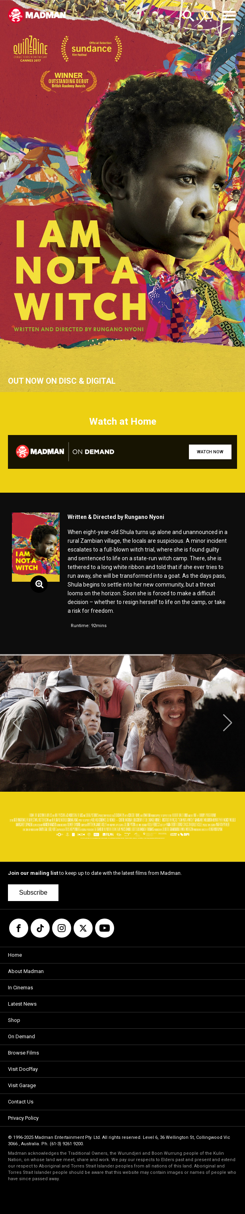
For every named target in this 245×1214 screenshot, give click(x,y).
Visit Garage (22, 1085)
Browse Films (23, 1053)
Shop (14, 1020)
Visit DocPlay (23, 1069)
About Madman (26, 971)
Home (15, 955)
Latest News (22, 1004)
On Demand (21, 1036)
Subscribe (33, 892)
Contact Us (20, 1102)
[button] (17, 723)
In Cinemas (20, 988)
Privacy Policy (23, 1118)
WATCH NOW (210, 452)
